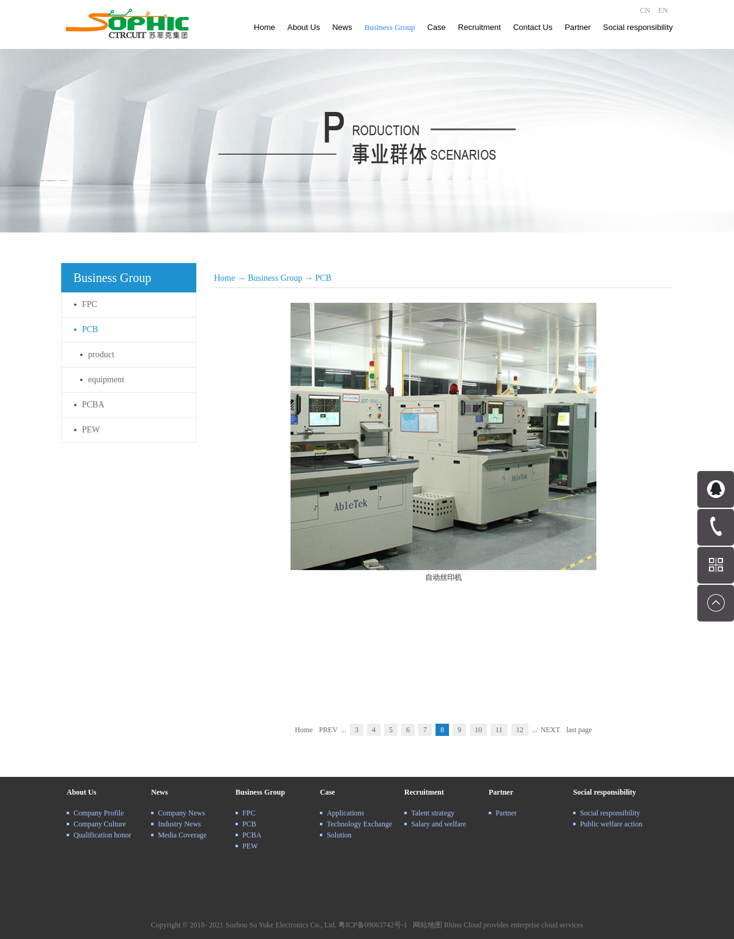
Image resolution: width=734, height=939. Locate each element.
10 (478, 730)
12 (520, 730)
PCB (323, 278)
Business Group (275, 278)
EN (663, 10)
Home (264, 27)
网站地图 (425, 925)
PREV (328, 730)
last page (579, 730)
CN (645, 10)
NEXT (550, 730)
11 (499, 730)
